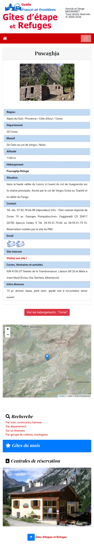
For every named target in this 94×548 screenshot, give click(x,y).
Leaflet (62, 396)
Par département (16, 426)
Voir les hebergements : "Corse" (47, 312)
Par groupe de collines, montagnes (27, 434)
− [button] (8, 335)
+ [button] (8, 329)
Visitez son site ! (17, 258)
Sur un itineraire (15, 430)
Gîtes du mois (23, 445)
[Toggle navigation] (86, 38)
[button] (31, 537)
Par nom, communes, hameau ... (25, 422)
